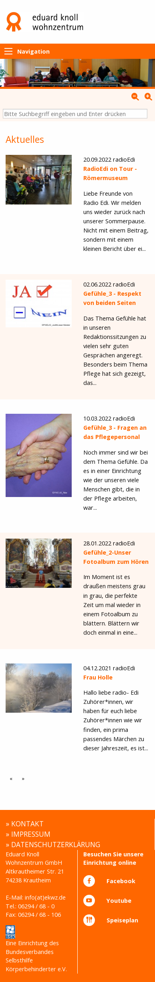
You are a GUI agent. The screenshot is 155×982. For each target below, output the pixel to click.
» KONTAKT (25, 823)
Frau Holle (98, 677)
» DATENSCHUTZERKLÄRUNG (53, 844)
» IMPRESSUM (28, 834)
